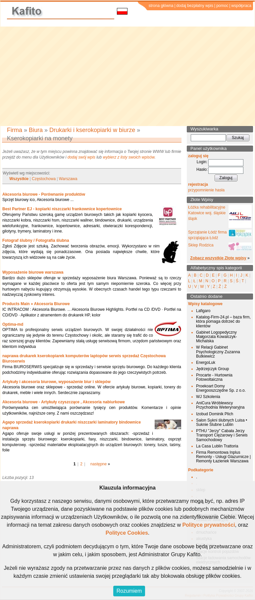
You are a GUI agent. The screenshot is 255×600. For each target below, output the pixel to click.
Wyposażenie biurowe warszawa (33, 272)
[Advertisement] (127, 76)
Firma (14, 130)
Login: (202, 162)
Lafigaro (203, 310)
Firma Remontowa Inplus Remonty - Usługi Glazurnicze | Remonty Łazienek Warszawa (223, 456)
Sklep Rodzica (201, 245)
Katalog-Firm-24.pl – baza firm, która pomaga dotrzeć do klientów (223, 321)
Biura (36, 130)
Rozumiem (129, 591)
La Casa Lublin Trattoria (217, 446)
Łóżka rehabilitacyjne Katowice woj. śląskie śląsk (207, 213)
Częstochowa (44, 178)
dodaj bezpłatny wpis (195, 5)
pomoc (222, 5)
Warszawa (68, 178)
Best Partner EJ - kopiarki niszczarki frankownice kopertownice (62, 209)
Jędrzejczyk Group (212, 369)
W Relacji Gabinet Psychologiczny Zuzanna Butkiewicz (218, 351)
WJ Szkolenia (208, 396)
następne (98, 464)
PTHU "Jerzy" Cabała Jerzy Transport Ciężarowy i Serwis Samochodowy (222, 435)
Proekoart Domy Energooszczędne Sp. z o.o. (221, 388)
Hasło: (202, 169)
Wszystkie (18, 178)
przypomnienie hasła (206, 190)
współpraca (241, 5)
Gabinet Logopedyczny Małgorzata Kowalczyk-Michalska (216, 336)
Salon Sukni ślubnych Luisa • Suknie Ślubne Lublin (221, 422)
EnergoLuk (205, 362)
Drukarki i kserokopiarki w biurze (92, 130)
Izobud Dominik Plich (214, 414)
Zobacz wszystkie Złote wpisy (218, 258)
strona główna (161, 5)
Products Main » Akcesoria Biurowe (36, 303)
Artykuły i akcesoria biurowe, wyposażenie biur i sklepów (56, 381)
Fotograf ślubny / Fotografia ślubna (35, 240)
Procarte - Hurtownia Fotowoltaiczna (214, 377)
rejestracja (198, 184)
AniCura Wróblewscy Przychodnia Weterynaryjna (220, 405)
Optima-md (12, 324)
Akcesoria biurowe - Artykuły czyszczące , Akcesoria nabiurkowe (63, 402)
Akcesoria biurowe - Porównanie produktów (43, 194)
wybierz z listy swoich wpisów (129, 157)
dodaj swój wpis (81, 157)
